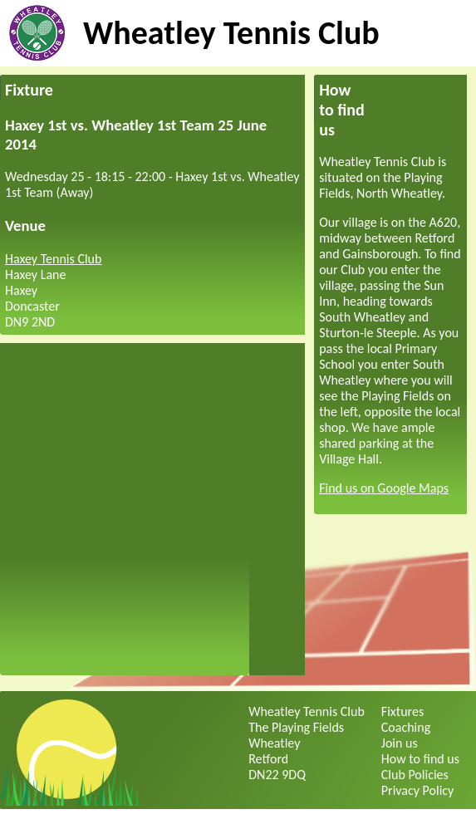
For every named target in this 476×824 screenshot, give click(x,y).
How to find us (420, 759)
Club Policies (415, 774)
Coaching (405, 727)
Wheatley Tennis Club (231, 32)
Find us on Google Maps (384, 488)
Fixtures (402, 711)
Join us (399, 743)
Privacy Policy (417, 790)
